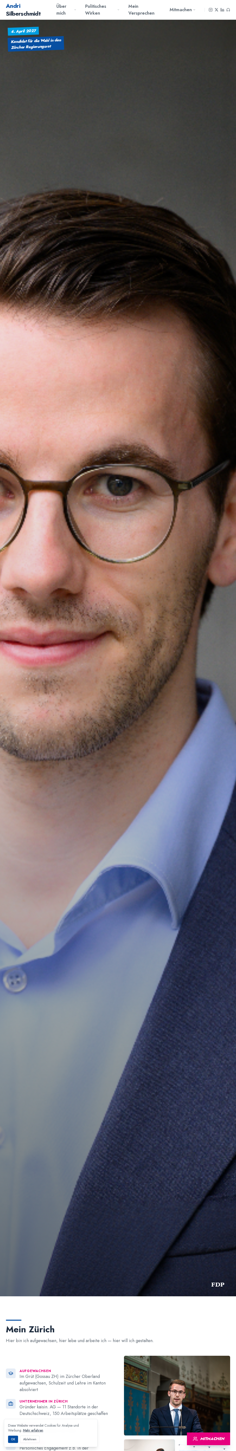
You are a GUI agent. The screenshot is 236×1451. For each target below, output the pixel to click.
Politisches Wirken (102, 9)
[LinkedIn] (222, 10)
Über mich (66, 9)
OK (13, 1439)
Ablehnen (29, 1439)
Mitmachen (183, 10)
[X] (216, 10)
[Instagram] (211, 10)
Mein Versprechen (141, 9)
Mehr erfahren (33, 1430)
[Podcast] (228, 10)
